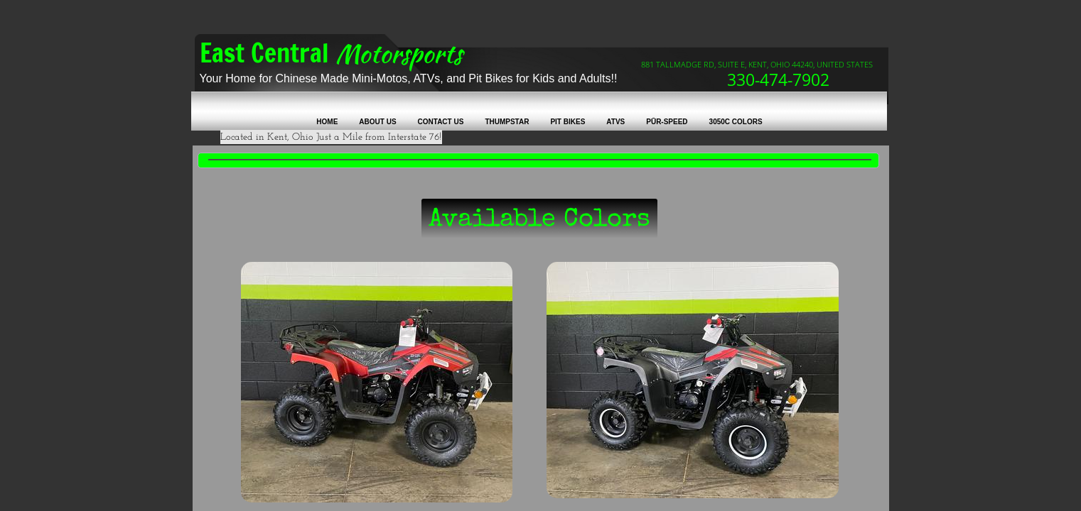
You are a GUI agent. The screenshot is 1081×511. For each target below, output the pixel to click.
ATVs (615, 122)
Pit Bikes (567, 122)
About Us (377, 122)
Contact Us (441, 122)
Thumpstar (507, 122)
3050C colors (736, 122)
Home (327, 122)
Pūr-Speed (666, 122)
